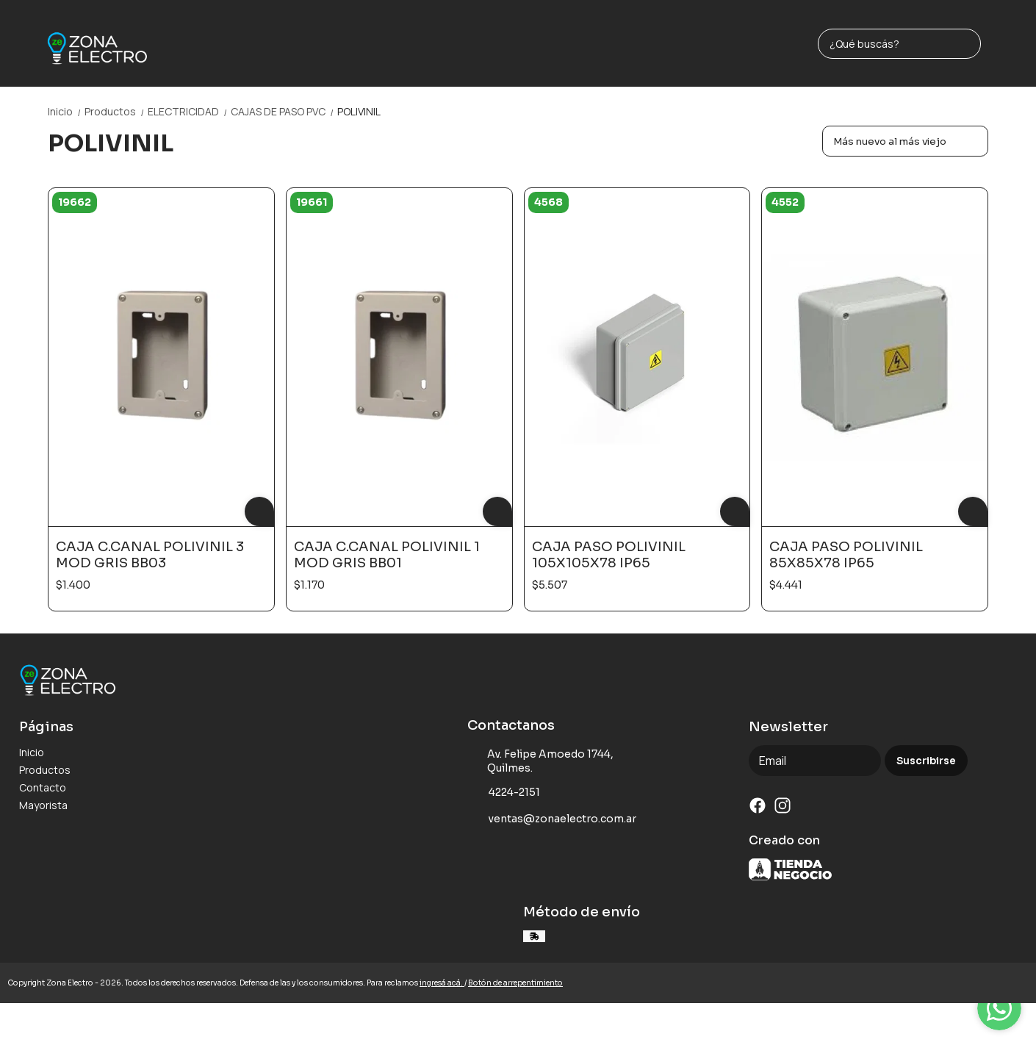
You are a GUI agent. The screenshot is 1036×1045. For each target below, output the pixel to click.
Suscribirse (926, 761)
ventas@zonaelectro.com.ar (551, 819)
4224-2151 (503, 793)
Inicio (66, 111)
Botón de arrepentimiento (515, 983)
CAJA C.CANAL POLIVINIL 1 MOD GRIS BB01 (387, 555)
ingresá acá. (442, 983)
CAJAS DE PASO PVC (284, 111)
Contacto (42, 787)
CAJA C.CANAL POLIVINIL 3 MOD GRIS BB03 (150, 555)
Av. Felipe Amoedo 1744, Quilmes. (540, 761)
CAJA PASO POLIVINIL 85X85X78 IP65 (846, 555)
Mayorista (43, 805)
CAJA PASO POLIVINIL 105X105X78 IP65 (609, 555)
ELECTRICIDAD (189, 111)
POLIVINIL (359, 111)
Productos (116, 111)
